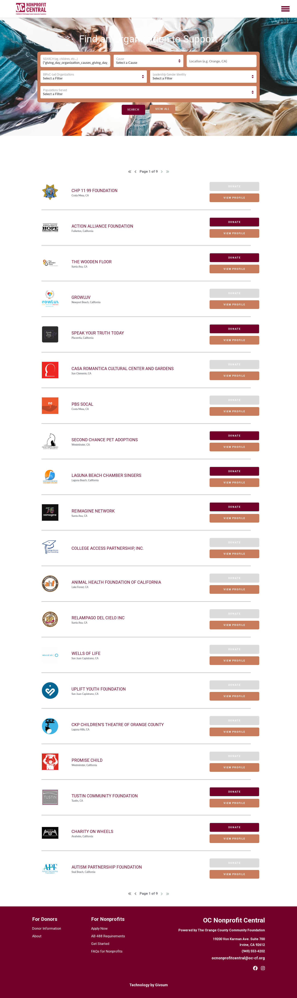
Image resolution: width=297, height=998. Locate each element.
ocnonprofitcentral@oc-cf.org (241, 958)
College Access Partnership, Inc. (108, 548)
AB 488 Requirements (107, 935)
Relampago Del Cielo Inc (98, 617)
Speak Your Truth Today (98, 333)
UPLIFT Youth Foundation (99, 689)
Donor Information (45, 928)
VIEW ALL (162, 109)
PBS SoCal (82, 404)
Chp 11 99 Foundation (95, 190)
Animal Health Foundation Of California (116, 582)
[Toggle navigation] (285, 9)
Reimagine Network (93, 511)
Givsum (161, 985)
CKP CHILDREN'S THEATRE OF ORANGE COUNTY (118, 724)
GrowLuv (81, 297)
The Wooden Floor (92, 261)
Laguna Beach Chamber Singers (106, 475)
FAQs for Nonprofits (105, 950)
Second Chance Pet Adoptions (105, 439)
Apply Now (99, 928)
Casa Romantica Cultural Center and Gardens (123, 368)
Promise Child (87, 760)
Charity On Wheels (92, 831)
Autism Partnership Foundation (107, 867)
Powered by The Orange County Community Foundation (221, 930)
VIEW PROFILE (230, 197)
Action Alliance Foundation (102, 226)
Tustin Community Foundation (105, 795)
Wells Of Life (86, 653)
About (36, 935)
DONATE (230, 222)
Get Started (99, 943)
